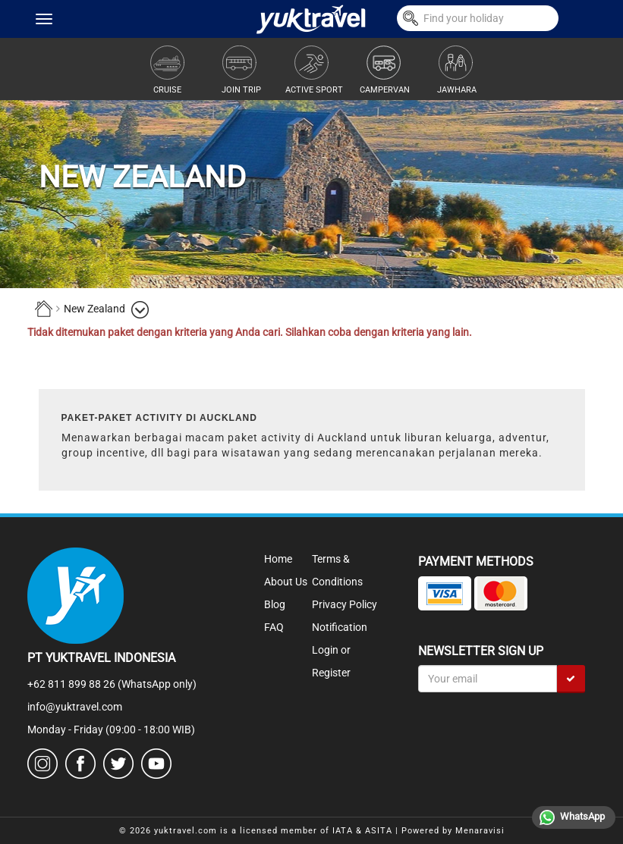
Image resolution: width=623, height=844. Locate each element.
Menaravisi (480, 831)
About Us (285, 582)
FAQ (274, 627)
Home (278, 559)
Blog (274, 604)
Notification (339, 627)
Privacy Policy (344, 604)
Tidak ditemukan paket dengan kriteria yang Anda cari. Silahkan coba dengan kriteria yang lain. (249, 332)
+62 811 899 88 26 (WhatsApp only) (112, 684)
